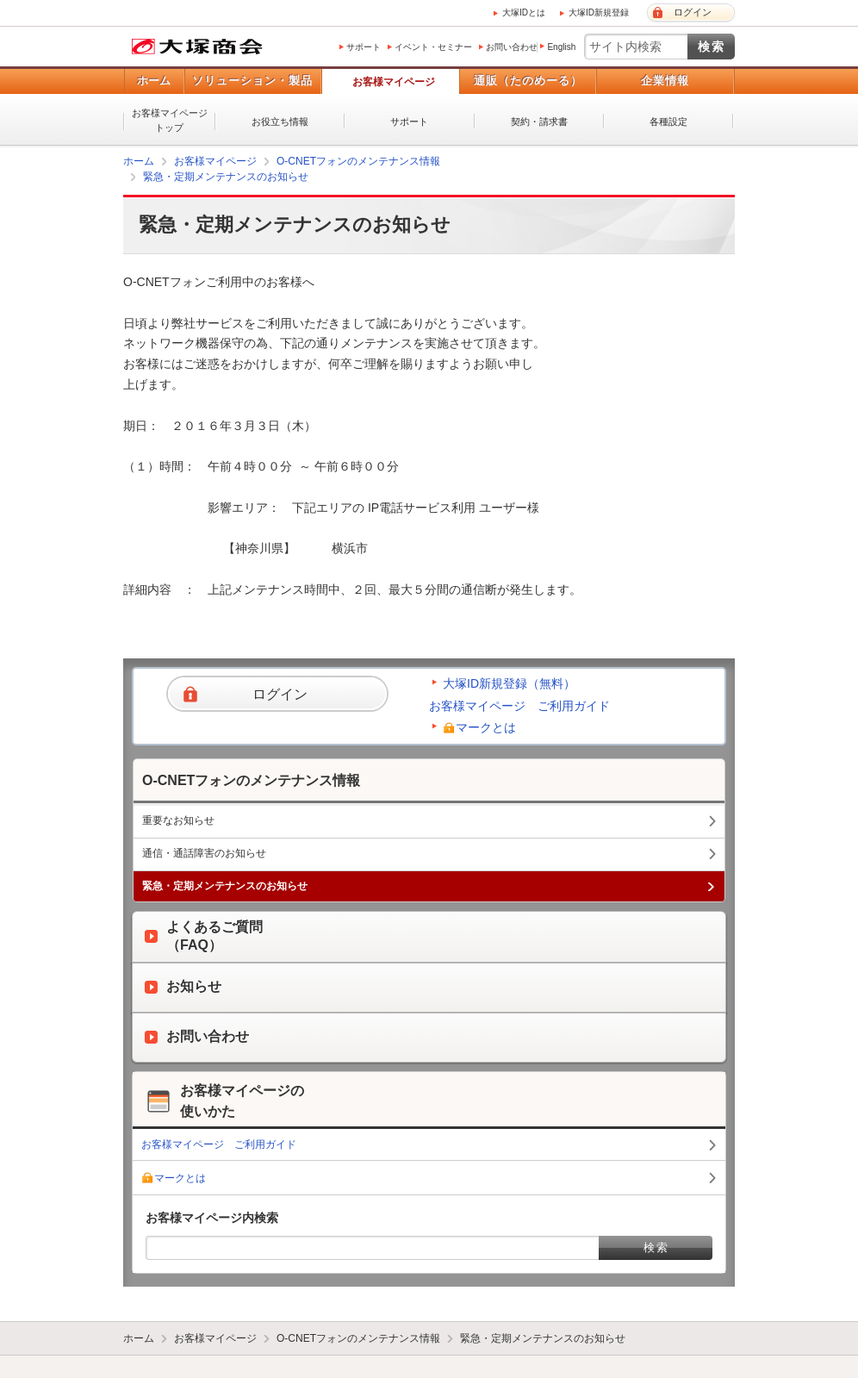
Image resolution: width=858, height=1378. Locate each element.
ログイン (693, 12)
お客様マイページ (393, 82)
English (561, 47)
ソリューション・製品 (252, 80)
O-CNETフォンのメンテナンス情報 (358, 161)
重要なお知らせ (178, 820)
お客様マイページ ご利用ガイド (519, 706)
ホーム (154, 80)
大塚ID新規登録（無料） (509, 683)
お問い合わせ (512, 47)
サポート (363, 47)
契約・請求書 (539, 121)
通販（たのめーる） (528, 80)
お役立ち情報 (280, 121)
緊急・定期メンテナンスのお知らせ (225, 177)
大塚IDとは (523, 12)
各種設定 (668, 121)
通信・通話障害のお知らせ (204, 853)
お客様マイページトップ (170, 120)
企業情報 (665, 80)
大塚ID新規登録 (599, 12)
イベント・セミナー (433, 47)
